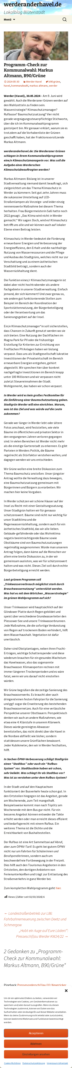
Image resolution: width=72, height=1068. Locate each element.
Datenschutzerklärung (33, 1063)
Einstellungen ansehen (36, 1054)
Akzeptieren (36, 1033)
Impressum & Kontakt (57, 1063)
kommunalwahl (19, 85)
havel (7, 85)
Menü (7, 19)
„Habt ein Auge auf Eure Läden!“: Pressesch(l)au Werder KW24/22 (42, 933)
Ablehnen (36, 1044)
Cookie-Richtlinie (12, 1063)
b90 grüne (54, 81)
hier (58, 888)
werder (53, 85)
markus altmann (39, 85)
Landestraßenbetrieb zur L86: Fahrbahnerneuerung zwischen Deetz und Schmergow (35, 919)
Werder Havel (34, 81)
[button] (66, 991)
